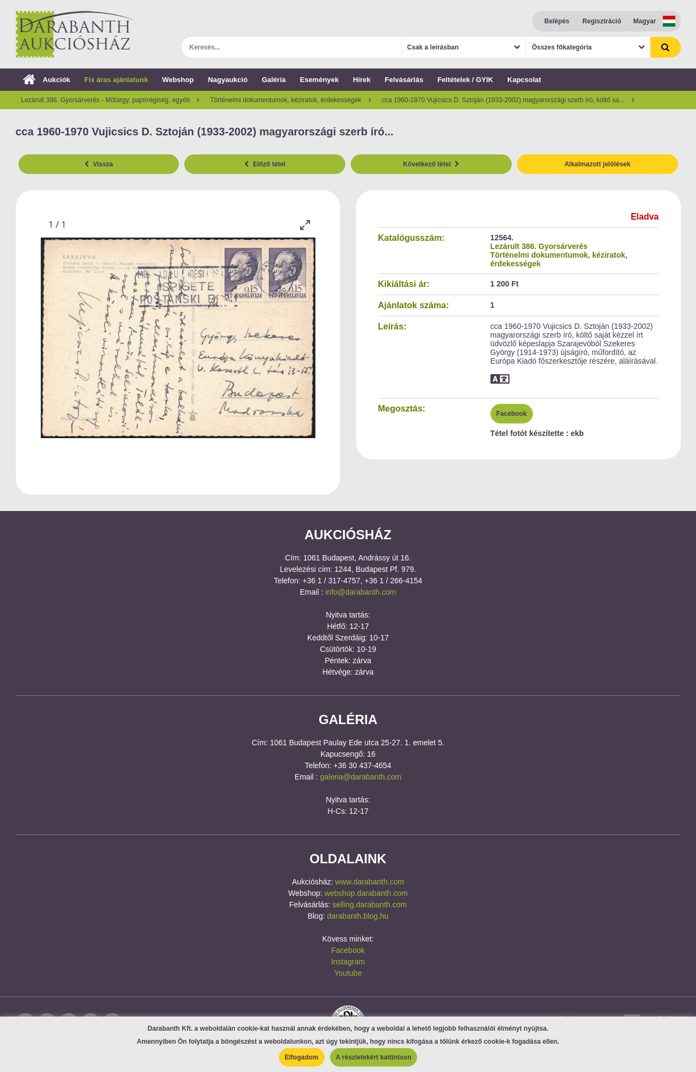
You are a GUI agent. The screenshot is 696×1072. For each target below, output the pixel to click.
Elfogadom (302, 1057)
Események (319, 80)
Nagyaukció (227, 80)
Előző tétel (264, 164)
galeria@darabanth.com (361, 776)
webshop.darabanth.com (366, 893)
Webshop (178, 80)
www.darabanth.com (369, 881)
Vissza (98, 164)
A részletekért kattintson (374, 1057)
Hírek (362, 80)
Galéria (273, 80)
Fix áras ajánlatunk (116, 80)
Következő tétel (431, 164)
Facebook (511, 413)
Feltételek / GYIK (465, 80)
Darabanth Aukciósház (75, 34)
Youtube (348, 973)
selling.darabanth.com (369, 904)
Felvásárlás (404, 80)
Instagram (348, 961)
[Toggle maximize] (304, 225)
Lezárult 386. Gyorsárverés (539, 246)
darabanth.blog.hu (357, 916)
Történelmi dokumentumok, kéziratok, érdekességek (558, 259)
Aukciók (47, 80)
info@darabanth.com (360, 592)
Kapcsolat (524, 80)
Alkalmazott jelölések (597, 164)
